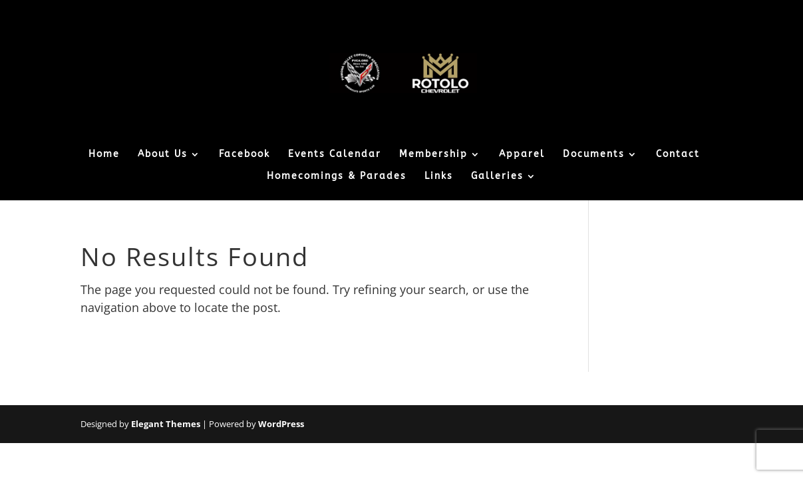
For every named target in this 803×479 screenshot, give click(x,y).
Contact (678, 155)
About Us (163, 155)
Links (438, 177)
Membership (433, 155)
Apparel (522, 155)
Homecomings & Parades (336, 177)
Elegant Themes (165, 424)
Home (104, 155)
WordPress (281, 424)
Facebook (244, 155)
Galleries (497, 177)
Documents (594, 155)
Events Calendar (334, 155)
